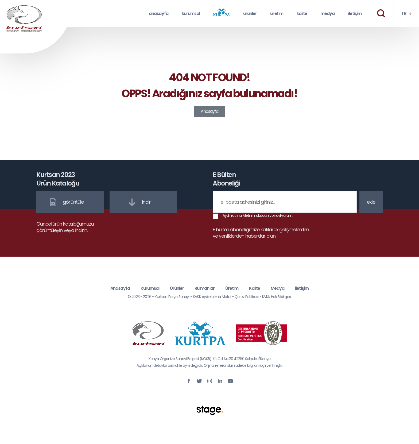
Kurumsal (150, 288)
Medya (277, 288)
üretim (276, 13)
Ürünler (177, 288)
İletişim (301, 288)
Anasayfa (209, 111)
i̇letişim (355, 13)
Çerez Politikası (247, 296)
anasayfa (158, 13)
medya (327, 13)
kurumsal (191, 13)
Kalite (254, 288)
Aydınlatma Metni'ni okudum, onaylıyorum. (258, 215)
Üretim (231, 288)
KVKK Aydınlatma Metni (212, 296)
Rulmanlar (204, 288)
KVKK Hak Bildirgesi (276, 296)
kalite (302, 13)
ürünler (250, 13)
